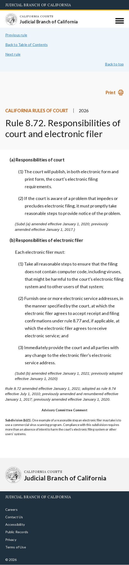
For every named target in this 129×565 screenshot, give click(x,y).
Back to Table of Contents (26, 44)
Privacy (10, 540)
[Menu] (119, 21)
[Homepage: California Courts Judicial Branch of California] (11, 19)
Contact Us (14, 517)
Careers (11, 509)
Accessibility (15, 524)
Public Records (16, 532)
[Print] (115, 92)
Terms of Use (15, 547)
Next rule (13, 54)
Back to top (114, 64)
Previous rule (16, 35)
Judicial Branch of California (38, 5)
